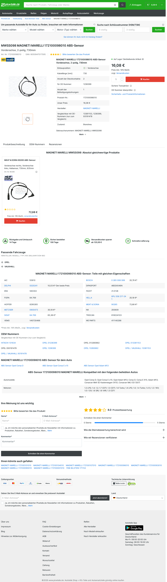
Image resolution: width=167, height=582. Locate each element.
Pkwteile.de (5, 19)
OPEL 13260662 (91, 344)
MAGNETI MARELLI (91, 108)
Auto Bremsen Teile (32, 19)
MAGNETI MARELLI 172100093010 (146, 461)
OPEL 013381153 (133, 339)
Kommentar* (6, 433)
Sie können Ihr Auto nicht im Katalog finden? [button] (83, 37)
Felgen (44, 13)
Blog (3, 528)
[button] (115, 5)
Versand (46, 553)
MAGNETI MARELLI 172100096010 (113, 461)
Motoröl (54, 13)
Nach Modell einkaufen (94, 528)
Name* (4, 412)
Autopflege (68, 13)
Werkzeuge (99, 13)
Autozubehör (83, 13)
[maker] (14, 29)
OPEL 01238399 (49, 339)
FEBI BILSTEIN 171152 (76, 464)
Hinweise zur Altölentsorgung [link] (14, 533)
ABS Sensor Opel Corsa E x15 (55, 362)
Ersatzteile (21, 13)
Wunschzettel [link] (48, 557)
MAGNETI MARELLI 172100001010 (49, 464)
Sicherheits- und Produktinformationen (128, 94)
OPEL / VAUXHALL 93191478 (14, 350)
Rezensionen (55, 140)
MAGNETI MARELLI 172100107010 (81, 461)
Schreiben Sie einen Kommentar (41, 450)
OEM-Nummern (37, 140)
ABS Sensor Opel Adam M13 (96, 362)
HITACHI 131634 (8, 339)
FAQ (44, 519)
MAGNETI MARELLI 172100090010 (16, 464)
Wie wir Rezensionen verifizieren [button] (100, 433)
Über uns (5, 519)
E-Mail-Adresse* (49, 412)
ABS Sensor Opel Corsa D (12, 362)
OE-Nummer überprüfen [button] (123, 90)
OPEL (7, 258)
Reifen (33, 13)
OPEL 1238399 (49, 344)
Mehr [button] (50, 427)
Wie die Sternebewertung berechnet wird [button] (105, 426)
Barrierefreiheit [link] (48, 572)
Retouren (46, 567)
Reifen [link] (86, 519)
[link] (155, 5)
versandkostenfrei (30, 212)
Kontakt (45, 548)
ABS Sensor (46, 19)
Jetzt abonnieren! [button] (100, 494)
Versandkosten (122, 73)
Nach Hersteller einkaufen (95, 533)
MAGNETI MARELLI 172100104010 (48, 461)
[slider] (6, 407)
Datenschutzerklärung (52, 528)
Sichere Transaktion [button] (121, 86)
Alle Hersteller (90, 524)
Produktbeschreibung (14, 140)
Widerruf (46, 538)
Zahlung (46, 562)
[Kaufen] (20, 217)
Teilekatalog (17, 19)
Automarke (7, 13)
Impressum (6, 524)
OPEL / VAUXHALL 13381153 (138, 344)
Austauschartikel (49, 543)
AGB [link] (44, 533)
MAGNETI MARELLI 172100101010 (16, 461)
